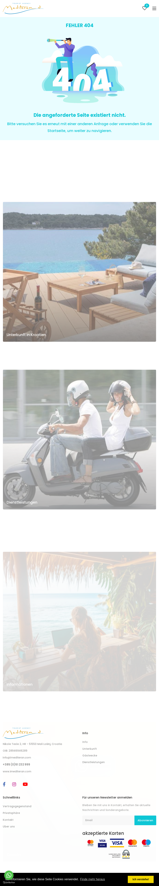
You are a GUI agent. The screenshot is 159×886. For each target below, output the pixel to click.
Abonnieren (145, 820)
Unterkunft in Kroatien (26, 384)
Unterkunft (89, 749)
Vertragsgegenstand (17, 806)
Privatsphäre (11, 813)
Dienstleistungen (22, 552)
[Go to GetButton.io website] (9, 882)
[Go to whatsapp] (8, 875)
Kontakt (8, 820)
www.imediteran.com (17, 771)
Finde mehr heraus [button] (92, 879)
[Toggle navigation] (154, 8)
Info (85, 742)
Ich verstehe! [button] (141, 879)
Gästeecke (89, 755)
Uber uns (9, 826)
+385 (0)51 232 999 (16, 764)
